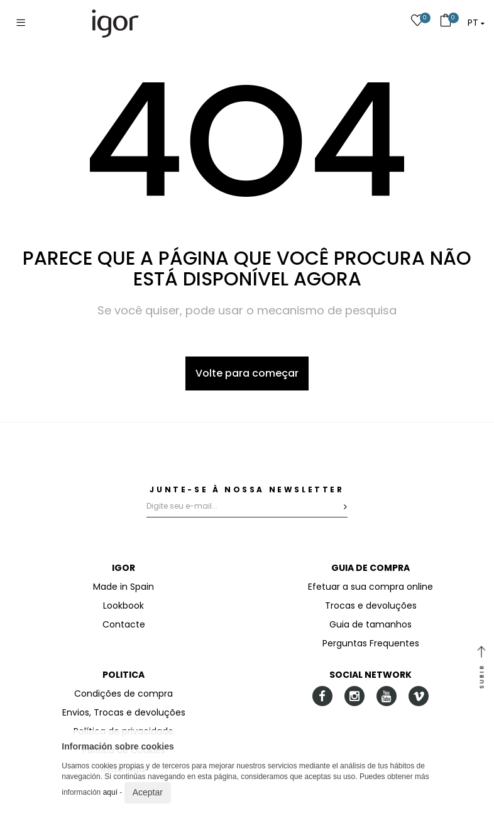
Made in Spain (123, 586)
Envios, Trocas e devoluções (123, 712)
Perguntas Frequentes (370, 643)
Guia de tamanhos (370, 624)
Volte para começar (247, 373)
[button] (476, 22)
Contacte (123, 624)
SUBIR (481, 668)
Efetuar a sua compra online (370, 586)
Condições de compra (123, 693)
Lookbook (123, 605)
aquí (110, 792)
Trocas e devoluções (371, 605)
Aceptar (148, 792)
